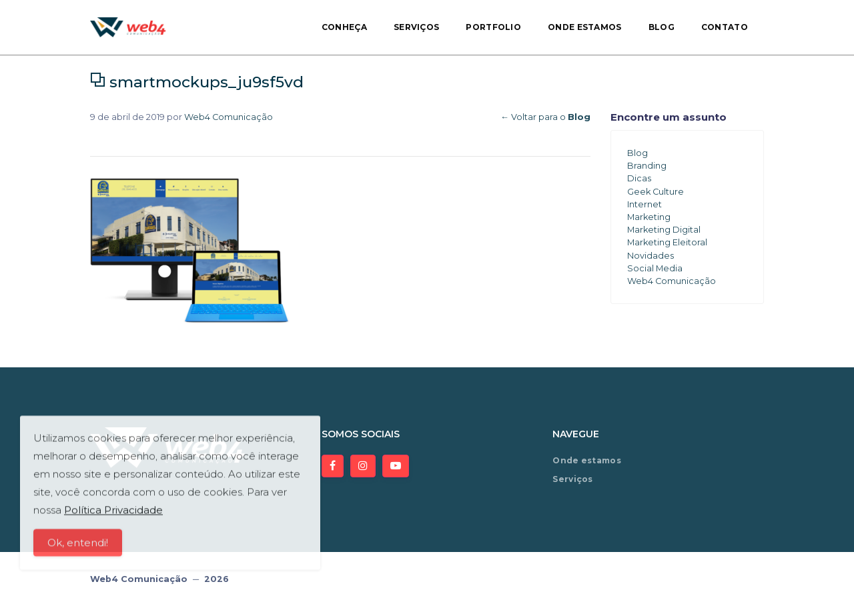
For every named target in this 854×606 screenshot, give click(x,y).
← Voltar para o (545, 117)
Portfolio (493, 27)
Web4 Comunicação (228, 117)
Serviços (416, 27)
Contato (724, 27)
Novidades (650, 256)
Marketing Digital (664, 230)
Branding (647, 166)
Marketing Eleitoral (667, 242)
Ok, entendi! (77, 548)
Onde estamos (585, 27)
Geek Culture (655, 192)
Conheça (344, 27)
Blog (662, 27)
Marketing (649, 217)
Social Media (655, 268)
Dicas (639, 178)
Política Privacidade (113, 515)
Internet (644, 204)
